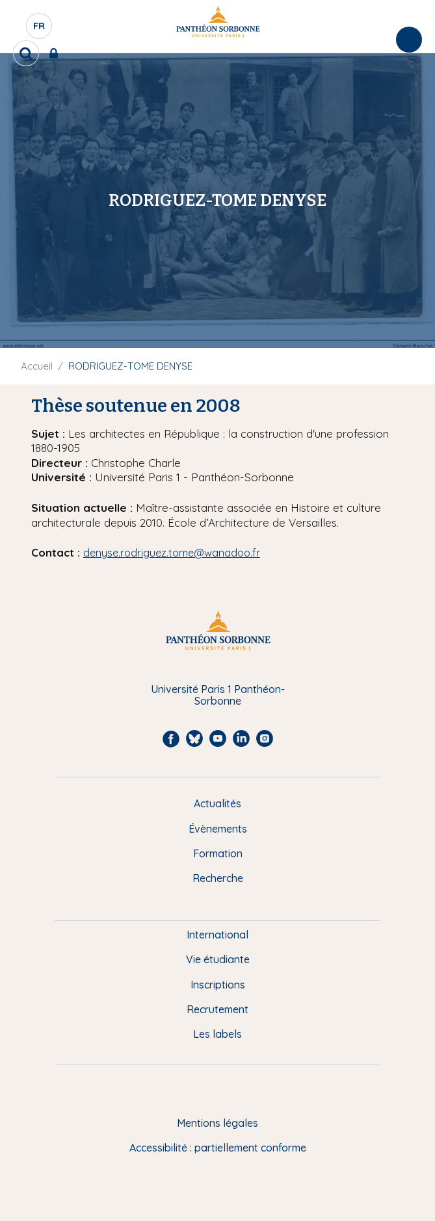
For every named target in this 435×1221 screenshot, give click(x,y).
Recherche (217, 878)
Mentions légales (217, 1123)
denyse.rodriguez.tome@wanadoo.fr (171, 552)
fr (39, 29)
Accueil (37, 366)
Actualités (217, 803)
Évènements (218, 829)
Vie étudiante (218, 959)
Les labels (217, 1034)
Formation (218, 853)
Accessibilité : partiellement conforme (217, 1147)
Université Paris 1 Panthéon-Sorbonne (218, 695)
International (217, 934)
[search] (26, 53)
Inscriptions (218, 984)
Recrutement (217, 1009)
